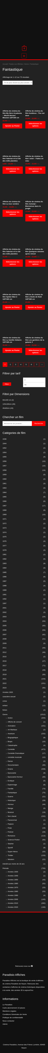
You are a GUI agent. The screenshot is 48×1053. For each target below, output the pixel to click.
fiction (5, 710)
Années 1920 (8, 692)
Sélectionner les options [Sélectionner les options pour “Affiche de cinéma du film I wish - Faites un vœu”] (35, 170)
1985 (4, 572)
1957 (4, 466)
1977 (4, 546)
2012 (4, 652)
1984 (4, 568)
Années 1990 (13, 895)
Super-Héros (13, 852)
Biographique (13, 738)
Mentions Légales (9, 1011)
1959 (4, 474)
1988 (4, 586)
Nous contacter (8, 1021)
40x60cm (6, 408)
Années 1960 (13, 883)
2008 (4, 639)
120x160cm (7, 404)
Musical (11, 812)
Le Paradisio (7, 1005)
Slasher (11, 844)
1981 (4, 554)
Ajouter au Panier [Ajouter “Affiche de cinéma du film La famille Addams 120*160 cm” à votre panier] (12, 350)
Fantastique (12, 793)
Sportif (10, 848)
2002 (4, 612)
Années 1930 (13, 872)
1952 (4, 448)
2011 (4, 648)
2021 (4, 679)
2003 (4, 617)
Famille (10, 789)
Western (11, 859)
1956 (4, 461)
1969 (4, 514)
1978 (4, 550)
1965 (4, 497)
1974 (4, 532)
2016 (4, 661)
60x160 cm (7, 400)
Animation (11, 726)
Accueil (5, 64)
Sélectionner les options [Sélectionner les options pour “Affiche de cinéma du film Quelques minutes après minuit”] (35, 263)
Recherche (38, 423)
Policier (10, 832)
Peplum (11, 824)
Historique (12, 800)
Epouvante (12, 773)
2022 (4, 683)
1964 (4, 492)
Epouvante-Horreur (15, 777)
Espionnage (12, 785)
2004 (4, 621)
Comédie (11, 749)
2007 (4, 634)
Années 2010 (13, 903)
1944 (4, 443)
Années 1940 (13, 876)
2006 (4, 630)
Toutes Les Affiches (16, 64)
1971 (4, 519)
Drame (10, 769)
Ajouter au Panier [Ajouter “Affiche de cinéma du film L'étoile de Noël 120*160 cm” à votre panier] (35, 307)
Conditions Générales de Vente (15, 1014)
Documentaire (13, 765)
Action (10, 718)
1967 (4, 506)
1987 (4, 581)
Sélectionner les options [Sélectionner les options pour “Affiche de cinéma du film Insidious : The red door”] (35, 125)
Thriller (10, 855)
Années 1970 (13, 887)
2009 (4, 643)
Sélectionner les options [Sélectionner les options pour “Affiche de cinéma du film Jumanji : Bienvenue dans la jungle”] (35, 218)
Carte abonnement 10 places (14, 1008)
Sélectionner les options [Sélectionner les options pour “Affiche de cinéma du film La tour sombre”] (12, 213)
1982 (4, 559)
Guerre (10, 797)
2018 (4, 670)
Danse (10, 761)
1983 (4, 563)
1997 (4, 603)
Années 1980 (13, 891)
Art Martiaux (12, 730)
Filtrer (7, 384)
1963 (4, 488)
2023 (4, 688)
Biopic (10, 741)
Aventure (11, 734)
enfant (5, 705)
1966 (4, 501)
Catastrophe (12, 745)
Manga (10, 808)
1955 (4, 457)
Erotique (11, 781)
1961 (4, 483)
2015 (4, 657)
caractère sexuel (9, 697)
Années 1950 (13, 880)
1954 (4, 452)
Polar (10, 828)
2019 (4, 674)
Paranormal (12, 820)
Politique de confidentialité (13, 1018)
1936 (4, 439)
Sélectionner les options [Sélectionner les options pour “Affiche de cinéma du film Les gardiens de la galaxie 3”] (35, 351)
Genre (5, 714)
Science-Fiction (14, 840)
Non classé (12, 816)
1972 (4, 523)
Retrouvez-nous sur (24, 966)
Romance (11, 836)
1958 (4, 470)
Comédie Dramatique (16, 753)
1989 (4, 590)
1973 (4, 528)
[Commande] (18, 83)
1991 (4, 595)
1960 (4, 479)
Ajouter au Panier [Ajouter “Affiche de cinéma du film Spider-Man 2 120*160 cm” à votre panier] (12, 307)
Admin (5, 1024)
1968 (4, 510)
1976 (4, 541)
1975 (4, 537)
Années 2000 (13, 899)
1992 (4, 599)
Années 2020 (13, 907)
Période (6, 868)
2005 (4, 626)
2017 (4, 666)
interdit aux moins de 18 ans (13, 864)
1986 (4, 577)
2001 (4, 608)
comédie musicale (15, 757)
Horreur (11, 804)
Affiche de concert (15, 722)
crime (5, 701)
